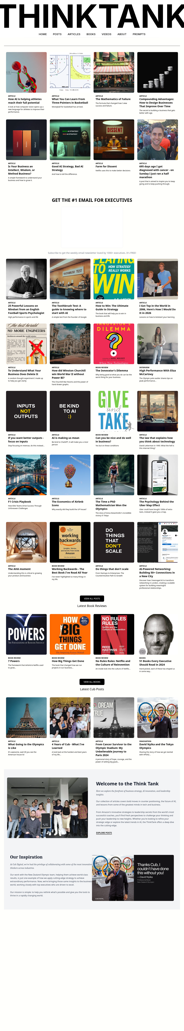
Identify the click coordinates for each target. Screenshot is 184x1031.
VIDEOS (106, 34)
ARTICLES (74, 34)
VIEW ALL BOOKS (92, 681)
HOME (43, 34)
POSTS (57, 34)
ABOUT (121, 34)
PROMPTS (139, 34)
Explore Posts (104, 832)
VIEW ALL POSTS (92, 598)
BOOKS (90, 34)
